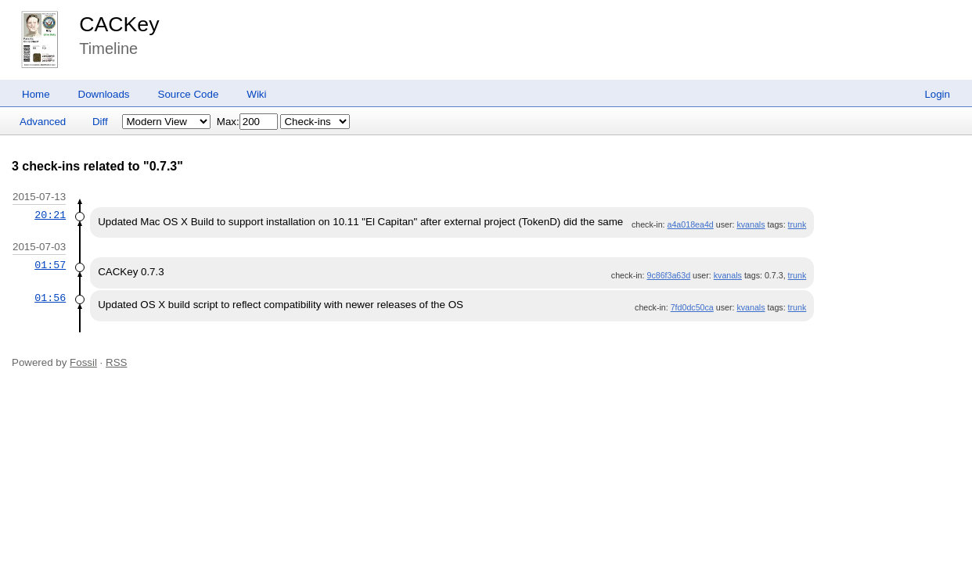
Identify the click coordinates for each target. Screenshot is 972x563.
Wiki (256, 94)
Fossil (83, 362)
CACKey (119, 24)
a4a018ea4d (691, 224)
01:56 (50, 298)
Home (36, 94)
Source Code (188, 94)
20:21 (50, 215)
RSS (116, 362)
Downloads (104, 94)
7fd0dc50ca (692, 307)
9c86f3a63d (668, 275)
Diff (100, 121)
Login (937, 94)
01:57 (50, 265)
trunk (797, 224)
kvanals (750, 224)
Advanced (43, 121)
